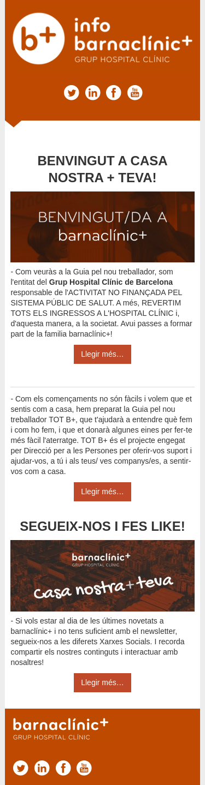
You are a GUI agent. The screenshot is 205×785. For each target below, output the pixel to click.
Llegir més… (102, 354)
